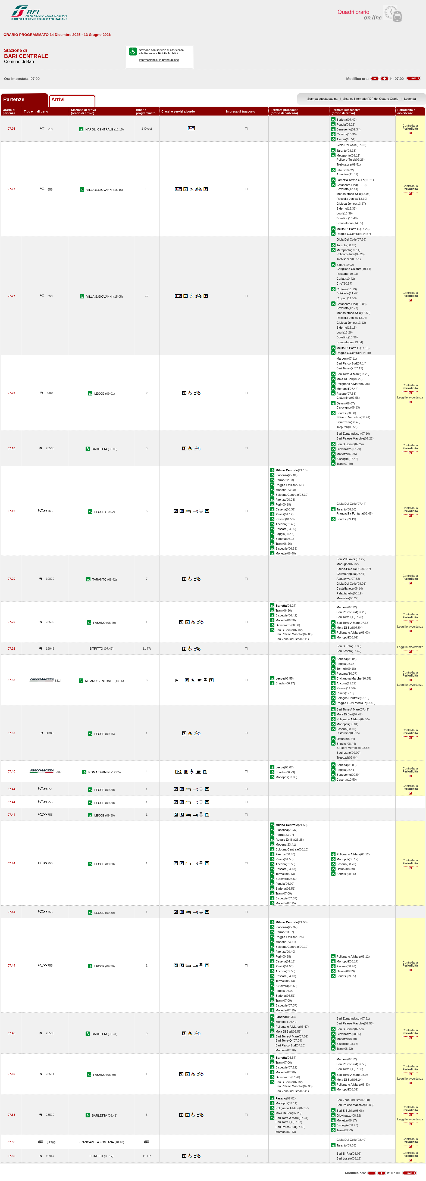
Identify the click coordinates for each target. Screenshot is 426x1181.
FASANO (99, 622)
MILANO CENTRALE (99, 681)
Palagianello (345, 593)
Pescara (281, 529)
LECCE (99, 393)
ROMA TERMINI (99, 772)
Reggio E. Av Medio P (351, 703)
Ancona (280, 524)
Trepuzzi (342, 427)
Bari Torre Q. (345, 368)
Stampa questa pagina (322, 98)
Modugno (343, 564)
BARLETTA (100, 449)
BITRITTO (96, 648)
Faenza (280, 499)
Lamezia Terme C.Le (350, 180)
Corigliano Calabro (349, 268)
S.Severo (281, 878)
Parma (279, 480)
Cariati (341, 278)
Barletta (342, 119)
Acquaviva (343, 578)
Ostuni (341, 403)
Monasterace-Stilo (349, 193)
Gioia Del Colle (347, 145)
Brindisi (341, 413)
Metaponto (344, 155)
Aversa (341, 139)
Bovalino (342, 218)
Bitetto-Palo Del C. (349, 569)
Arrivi (58, 99)
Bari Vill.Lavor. (346, 559)
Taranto (342, 150)
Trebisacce (344, 164)
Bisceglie (343, 458)
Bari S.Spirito (345, 444)
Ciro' (340, 283)
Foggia (341, 124)
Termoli (341, 668)
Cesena (280, 509)
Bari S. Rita (344, 646)
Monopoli (343, 388)
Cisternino (343, 397)
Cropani (342, 298)
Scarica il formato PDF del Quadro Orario (371, 98)
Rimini (279, 514)
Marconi (342, 358)
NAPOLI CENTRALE (99, 129)
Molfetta (342, 454)
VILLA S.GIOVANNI (100, 189)
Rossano (343, 273)
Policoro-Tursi (346, 159)
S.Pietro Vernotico (349, 417)
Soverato (343, 189)
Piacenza (281, 475)
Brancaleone (345, 223)
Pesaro (280, 519)
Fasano (342, 393)
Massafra (343, 598)
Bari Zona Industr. (348, 433)
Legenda (410, 98)
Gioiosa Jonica (346, 203)
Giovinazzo (344, 449)
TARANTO (99, 579)
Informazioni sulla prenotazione (159, 59)
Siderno (342, 208)
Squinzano (344, 422)
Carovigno (343, 407)
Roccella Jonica (347, 198)
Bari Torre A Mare (348, 374)
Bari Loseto (344, 651)
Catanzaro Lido (347, 184)
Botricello (343, 293)
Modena (280, 489)
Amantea (343, 174)
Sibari (340, 170)
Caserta (342, 134)
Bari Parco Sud (347, 363)
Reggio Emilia (284, 485)
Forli (278, 504)
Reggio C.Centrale (349, 233)
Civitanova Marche (349, 678)
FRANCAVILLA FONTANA (97, 1142)
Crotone (342, 289)
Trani (340, 463)
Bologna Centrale (287, 494)
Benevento (344, 129)
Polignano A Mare (348, 383)
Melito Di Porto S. (348, 228)
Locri (340, 213)
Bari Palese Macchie (350, 438)
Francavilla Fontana (350, 513)
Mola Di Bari (345, 379)
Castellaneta (345, 588)
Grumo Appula (346, 573)
